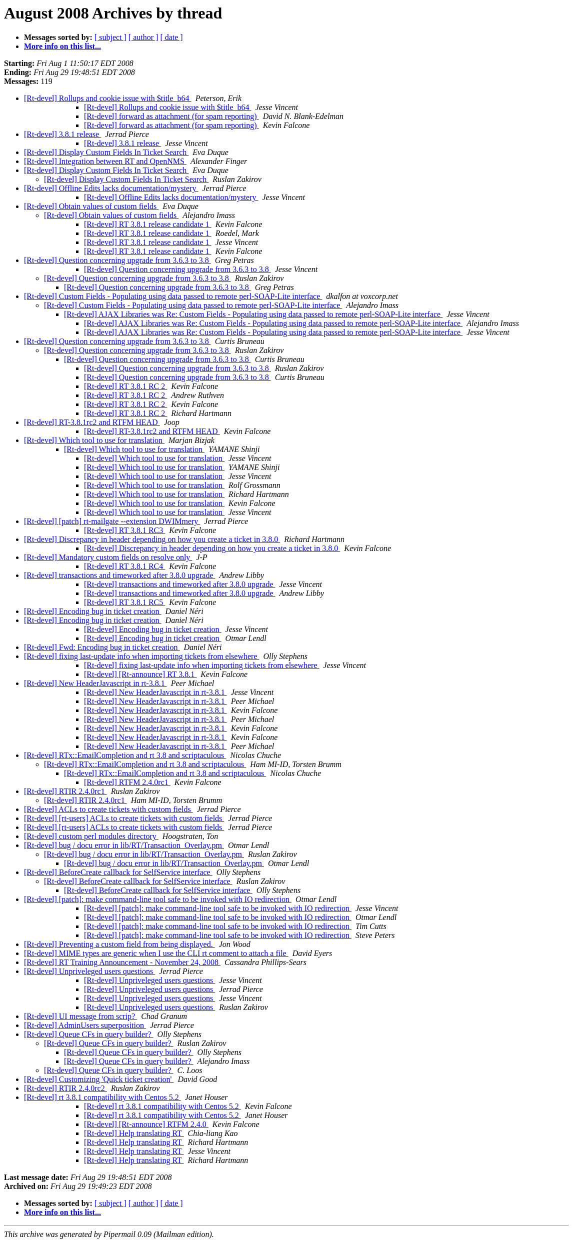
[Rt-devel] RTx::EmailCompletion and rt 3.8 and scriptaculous (125, 755)
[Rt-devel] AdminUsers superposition (85, 1025)
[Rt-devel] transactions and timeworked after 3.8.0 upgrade (120, 575)
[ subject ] (110, 37)
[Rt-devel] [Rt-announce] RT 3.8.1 (140, 674)
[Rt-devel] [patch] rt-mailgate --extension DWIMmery (112, 521)
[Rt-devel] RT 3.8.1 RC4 (124, 566)
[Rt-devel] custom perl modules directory (91, 836)
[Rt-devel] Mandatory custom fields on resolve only (108, 557)
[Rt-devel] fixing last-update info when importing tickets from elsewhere (142, 656)
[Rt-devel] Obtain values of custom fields (91, 206)
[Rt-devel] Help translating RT (134, 1133)
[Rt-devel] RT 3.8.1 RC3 (124, 530)
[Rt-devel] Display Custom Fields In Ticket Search (106, 152)
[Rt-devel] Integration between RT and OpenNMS (105, 161)
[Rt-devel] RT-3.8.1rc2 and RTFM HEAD (92, 422)
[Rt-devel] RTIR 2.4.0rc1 (65, 791)
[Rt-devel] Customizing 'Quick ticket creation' (99, 1079)
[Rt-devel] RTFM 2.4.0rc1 (127, 782)
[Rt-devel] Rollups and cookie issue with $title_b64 (108, 98)
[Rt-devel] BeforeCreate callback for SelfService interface (118, 872)
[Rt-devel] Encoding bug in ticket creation (93, 611)
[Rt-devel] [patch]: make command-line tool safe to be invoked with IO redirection (158, 899)
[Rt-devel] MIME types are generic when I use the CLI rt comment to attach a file (156, 953)
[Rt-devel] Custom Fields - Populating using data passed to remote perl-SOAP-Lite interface (173, 296)
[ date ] (171, 37)
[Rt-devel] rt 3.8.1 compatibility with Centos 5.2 (102, 1097)
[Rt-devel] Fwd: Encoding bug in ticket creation (102, 647)
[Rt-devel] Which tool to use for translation (94, 440)
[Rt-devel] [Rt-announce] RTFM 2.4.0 (146, 1124)
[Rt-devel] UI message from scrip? (80, 1016)
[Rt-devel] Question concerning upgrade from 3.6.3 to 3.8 (117, 260)
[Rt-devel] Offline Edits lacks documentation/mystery (111, 188)
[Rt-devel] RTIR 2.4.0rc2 (65, 1088)
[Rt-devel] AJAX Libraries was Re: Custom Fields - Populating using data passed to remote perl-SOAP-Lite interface (253, 314)
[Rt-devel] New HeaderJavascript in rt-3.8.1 (95, 683)
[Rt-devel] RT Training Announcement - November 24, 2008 (122, 962)
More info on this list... (62, 46)
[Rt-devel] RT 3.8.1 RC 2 (125, 386)
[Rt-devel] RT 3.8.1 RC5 (124, 602)
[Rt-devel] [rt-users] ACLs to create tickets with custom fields (124, 818)
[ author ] (143, 37)
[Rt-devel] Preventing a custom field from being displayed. (119, 944)
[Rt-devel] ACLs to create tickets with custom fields (108, 809)
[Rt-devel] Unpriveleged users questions (89, 971)
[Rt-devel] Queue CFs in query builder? (89, 1034)
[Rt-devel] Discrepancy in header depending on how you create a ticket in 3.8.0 (152, 539)
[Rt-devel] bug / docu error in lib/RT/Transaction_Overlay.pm (124, 845)
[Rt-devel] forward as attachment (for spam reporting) (171, 116)
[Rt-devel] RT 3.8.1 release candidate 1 (148, 224)
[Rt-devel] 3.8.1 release (62, 134)
